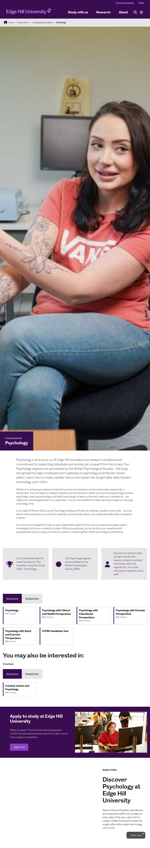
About (123, 12)
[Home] (28, 12)
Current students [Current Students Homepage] (125, 3)
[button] (136, 835)
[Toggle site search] (135, 12)
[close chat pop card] (143, 833)
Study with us (78, 12)
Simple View (12, 598)
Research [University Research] (103, 12)
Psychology (61, 22)
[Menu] (141, 12)
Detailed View (32, 598)
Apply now (19, 747)
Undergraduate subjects (42, 22)
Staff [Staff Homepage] (141, 3)
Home (11, 22)
